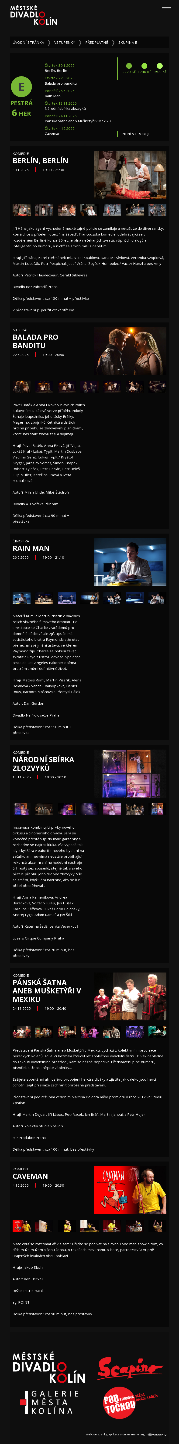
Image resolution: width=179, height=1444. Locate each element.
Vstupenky (64, 42)
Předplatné (96, 42)
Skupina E (127, 42)
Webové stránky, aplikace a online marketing (126, 1434)
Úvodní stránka (28, 42)
